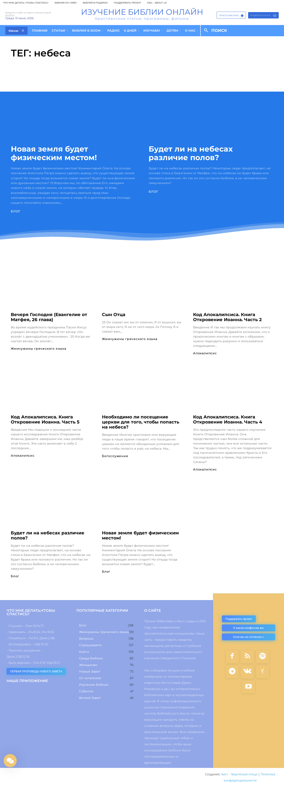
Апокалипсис (205, 353)
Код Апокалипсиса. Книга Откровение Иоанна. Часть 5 (45, 419)
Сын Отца (113, 314)
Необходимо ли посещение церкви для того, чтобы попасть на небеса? (140, 422)
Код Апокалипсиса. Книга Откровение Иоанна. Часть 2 (227, 317)
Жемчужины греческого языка (38, 349)
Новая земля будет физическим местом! (54, 153)
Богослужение (115, 456)
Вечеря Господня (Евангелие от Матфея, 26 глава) (49, 317)
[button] (223, 30)
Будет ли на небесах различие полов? (191, 153)
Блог (15, 211)
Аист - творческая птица (239, 774)
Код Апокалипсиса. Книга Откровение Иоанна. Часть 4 (227, 419)
